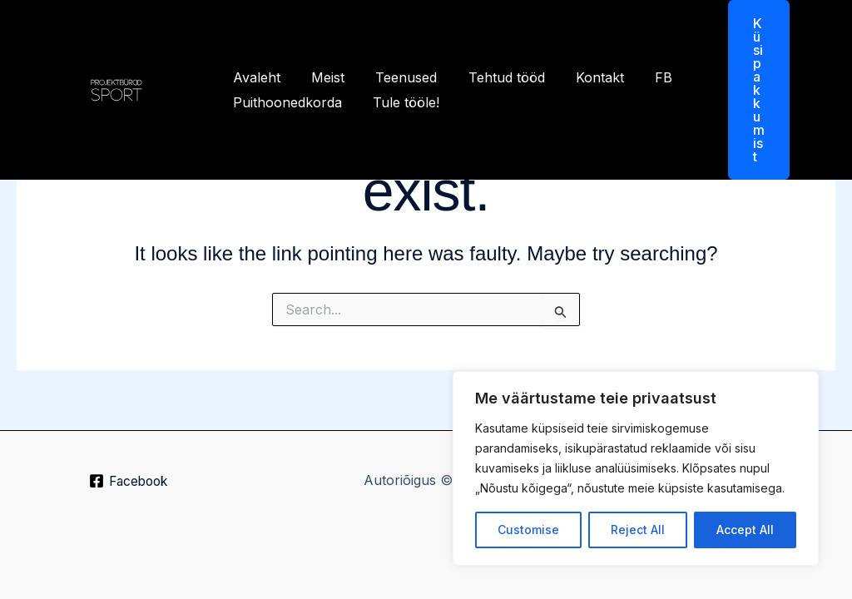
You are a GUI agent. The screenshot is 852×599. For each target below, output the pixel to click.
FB (639, 77)
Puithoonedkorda (284, 102)
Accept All (745, 529)
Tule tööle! (399, 102)
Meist (321, 77)
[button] (748, 90)
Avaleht (254, 77)
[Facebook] (129, 481)
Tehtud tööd (491, 77)
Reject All (638, 529)
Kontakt (580, 77)
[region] (636, 468)
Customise (528, 529)
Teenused (395, 77)
